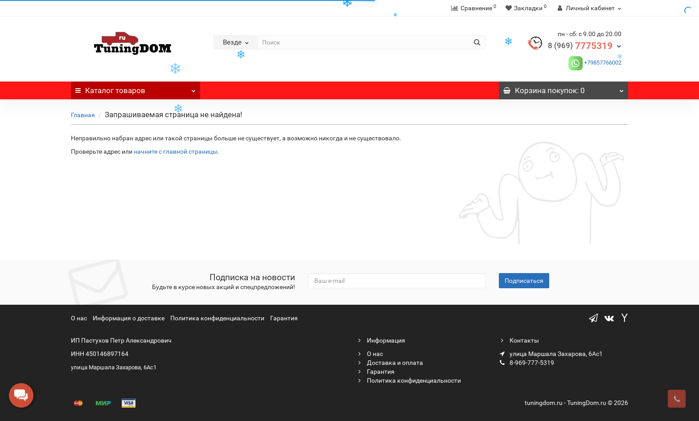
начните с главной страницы (176, 151)
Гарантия (284, 318)
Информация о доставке (128, 318)
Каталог (135, 88)
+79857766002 (602, 62)
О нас (79, 318)
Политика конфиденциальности (217, 318)
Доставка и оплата (389, 362)
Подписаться (524, 280)
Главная (83, 115)
